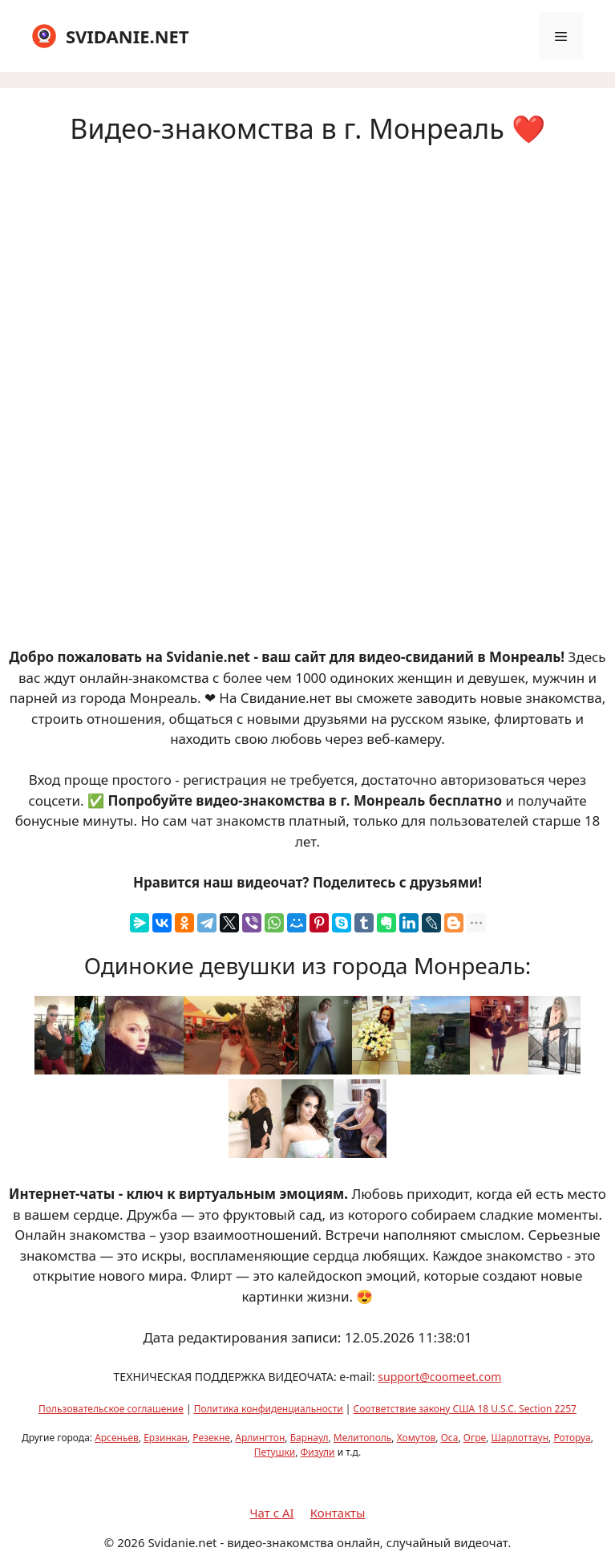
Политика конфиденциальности (268, 1409)
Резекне (211, 1437)
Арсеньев (117, 1437)
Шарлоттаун (519, 1437)
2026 (130, 1542)
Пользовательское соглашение (111, 1409)
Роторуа (571, 1437)
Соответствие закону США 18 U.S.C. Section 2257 (465, 1409)
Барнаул (309, 1437)
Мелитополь (363, 1437)
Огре (474, 1437)
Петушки (275, 1452)
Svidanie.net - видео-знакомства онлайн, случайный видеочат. (329, 1542)
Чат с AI (272, 1513)
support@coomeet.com (439, 1376)
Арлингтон (260, 1437)
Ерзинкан (166, 1437)
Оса (450, 1437)
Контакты (338, 1513)
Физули (318, 1452)
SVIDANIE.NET (127, 36)
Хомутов (416, 1437)
